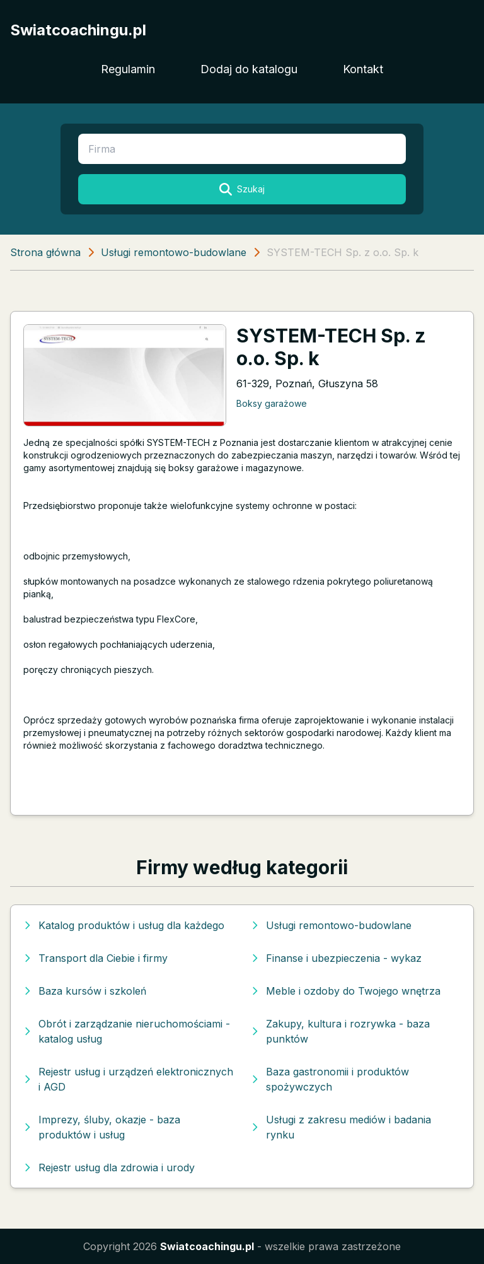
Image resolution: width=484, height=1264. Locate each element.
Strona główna (45, 252)
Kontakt (363, 69)
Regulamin (128, 69)
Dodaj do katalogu (248, 69)
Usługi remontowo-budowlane (173, 252)
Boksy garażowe (271, 403)
